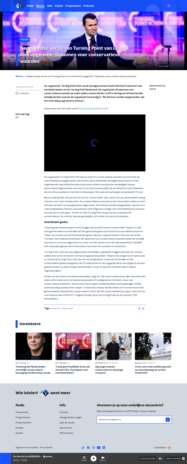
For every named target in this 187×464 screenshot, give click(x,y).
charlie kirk (55, 308)
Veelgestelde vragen (70, 417)
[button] (84, 458)
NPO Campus (66, 433)
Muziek (19, 428)
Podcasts (88, 6)
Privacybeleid (46, 447)
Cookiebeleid (160, 448)
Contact (63, 412)
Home (30, 6)
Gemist (59, 6)
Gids (49, 6)
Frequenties (22, 412)
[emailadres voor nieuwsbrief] (134, 419)
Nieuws (40, 6)
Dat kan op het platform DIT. (94, 108)
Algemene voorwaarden (27, 447)
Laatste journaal (147, 459)
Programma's (73, 6)
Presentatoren (23, 423)
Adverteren (65, 428)
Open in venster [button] (175, 458)
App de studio (67, 423)
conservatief (67, 308)
